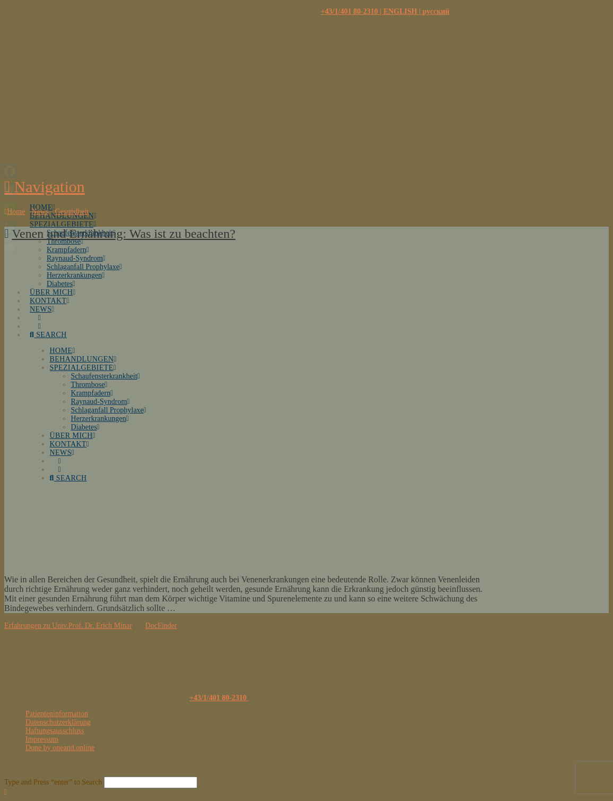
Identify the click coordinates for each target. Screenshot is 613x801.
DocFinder (161, 626)
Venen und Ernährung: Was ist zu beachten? (123, 233)
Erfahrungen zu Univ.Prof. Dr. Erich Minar (68, 626)
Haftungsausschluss (54, 731)
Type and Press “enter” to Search (53, 782)
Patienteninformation (56, 714)
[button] (44, 186)
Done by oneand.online (59, 748)
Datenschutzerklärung (58, 722)
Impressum (41, 739)
